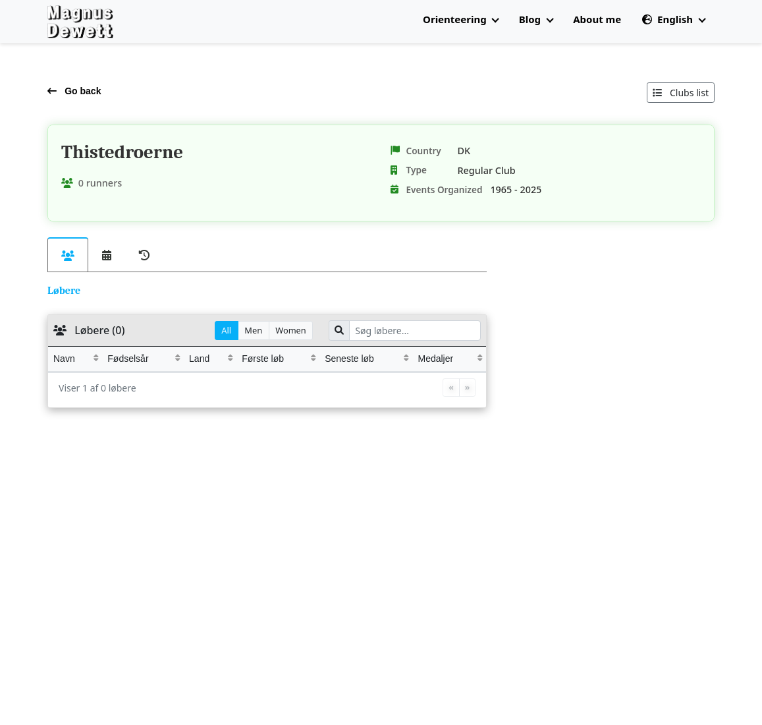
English (673, 19)
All (226, 330)
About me (597, 19)
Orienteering (461, 19)
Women (290, 330)
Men (253, 330)
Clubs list (681, 92)
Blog (536, 19)
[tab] (67, 254)
